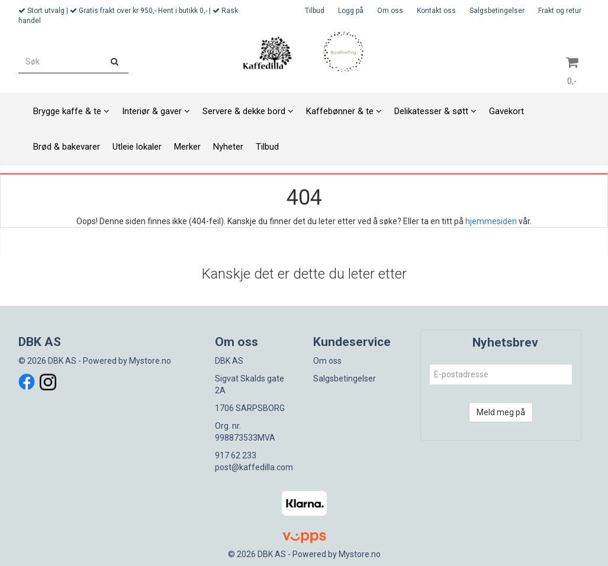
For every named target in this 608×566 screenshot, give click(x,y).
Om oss (390, 11)
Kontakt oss (436, 11)
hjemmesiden (491, 221)
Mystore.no (150, 361)
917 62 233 (235, 455)
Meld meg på (501, 412)
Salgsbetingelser (497, 11)
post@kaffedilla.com (254, 467)
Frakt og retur (559, 11)
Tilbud (314, 11)
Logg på (350, 11)
